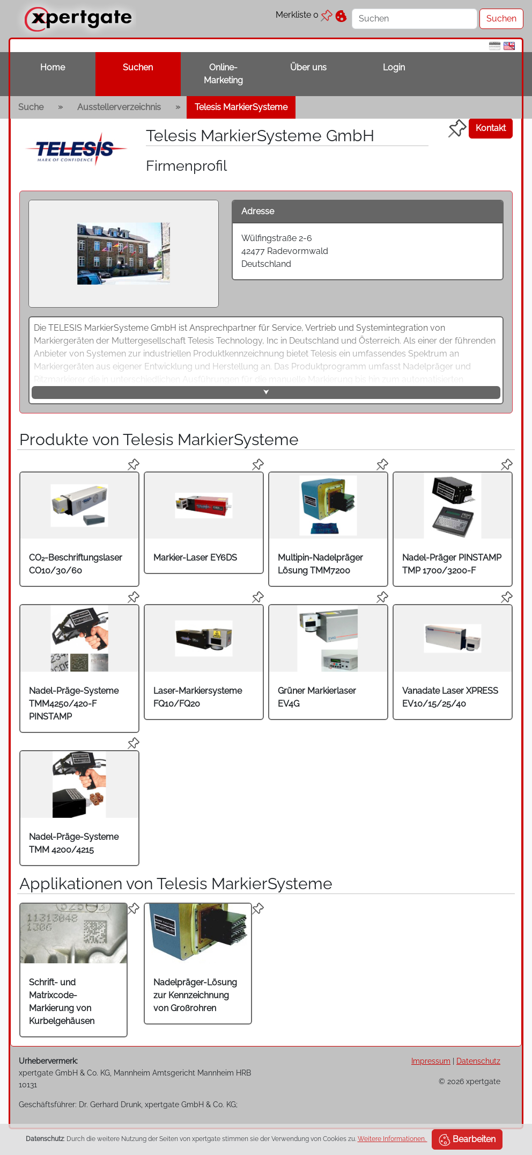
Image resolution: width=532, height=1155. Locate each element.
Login (394, 67)
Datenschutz (478, 1060)
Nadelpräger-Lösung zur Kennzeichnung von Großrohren (195, 995)
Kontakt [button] (491, 128)
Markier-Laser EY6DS (195, 558)
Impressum (430, 1060)
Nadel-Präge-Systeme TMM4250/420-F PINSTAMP (74, 704)
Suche (30, 107)
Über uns (308, 67)
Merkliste (304, 15)
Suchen (138, 67)
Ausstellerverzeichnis (119, 107)
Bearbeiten (467, 1140)
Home (52, 67)
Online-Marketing (223, 73)
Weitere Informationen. (392, 1139)
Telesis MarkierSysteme (241, 107)
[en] (509, 45)
